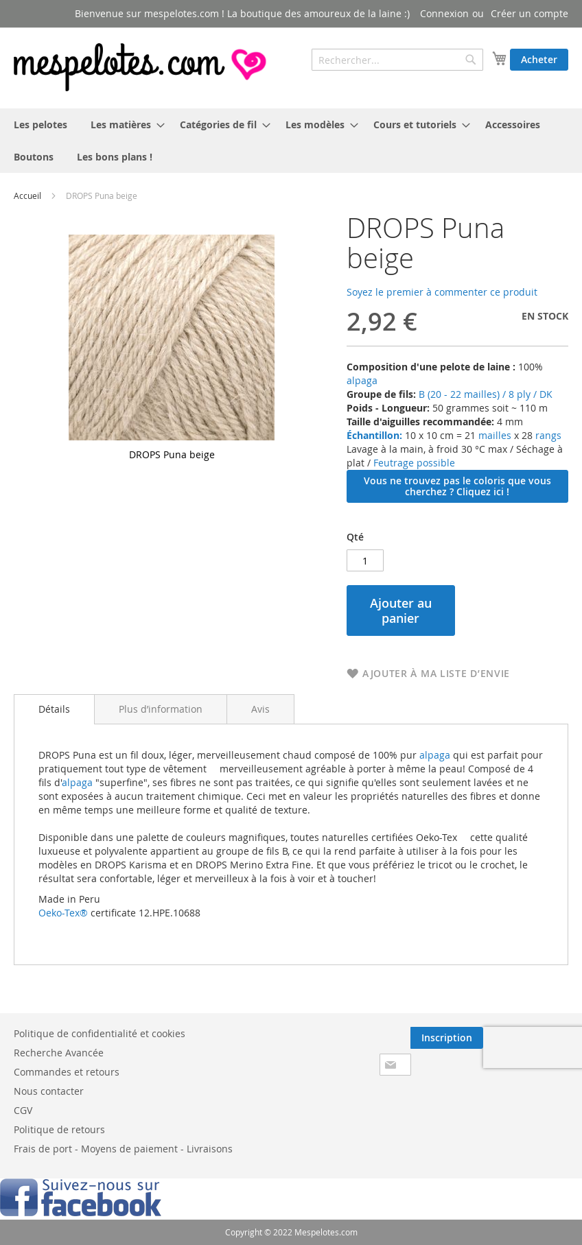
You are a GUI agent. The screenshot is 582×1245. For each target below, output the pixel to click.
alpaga (362, 380)
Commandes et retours (66, 1071)
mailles (493, 435)
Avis (260, 708)
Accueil (27, 195)
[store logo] (141, 67)
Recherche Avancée (59, 1052)
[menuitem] (40, 124)
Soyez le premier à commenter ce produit (442, 291)
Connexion (444, 13)
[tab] (54, 709)
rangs (547, 435)
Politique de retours (59, 1129)
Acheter (539, 59)
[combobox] (397, 60)
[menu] (291, 140)
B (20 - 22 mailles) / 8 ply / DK (485, 394)
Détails (54, 708)
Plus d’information (160, 708)
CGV (23, 1110)
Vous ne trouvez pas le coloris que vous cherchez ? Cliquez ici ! (457, 486)
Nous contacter (49, 1091)
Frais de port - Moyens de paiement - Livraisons (123, 1148)
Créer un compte (529, 13)
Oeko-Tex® (63, 912)
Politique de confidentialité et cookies (99, 1033)
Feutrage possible (414, 462)
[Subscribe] (446, 1038)
